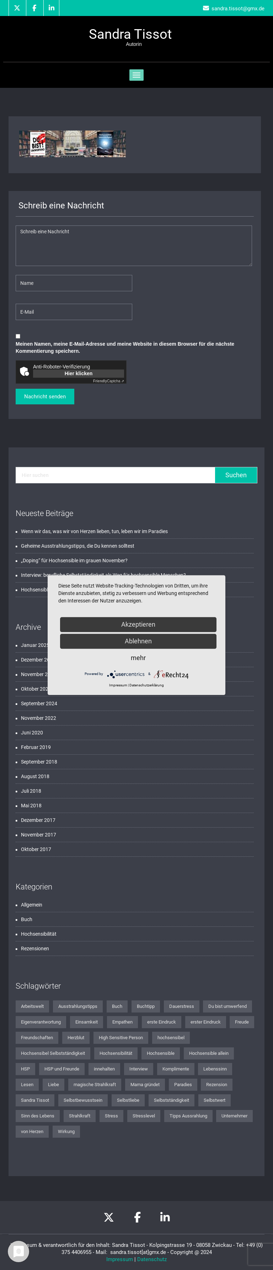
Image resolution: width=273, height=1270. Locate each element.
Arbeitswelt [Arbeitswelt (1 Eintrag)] (32, 1006)
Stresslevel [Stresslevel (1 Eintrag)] (144, 1115)
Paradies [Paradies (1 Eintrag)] (183, 1084)
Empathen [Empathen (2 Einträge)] (122, 1022)
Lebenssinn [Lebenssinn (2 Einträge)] (215, 1069)
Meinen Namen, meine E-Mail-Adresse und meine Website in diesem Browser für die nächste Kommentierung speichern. (125, 347)
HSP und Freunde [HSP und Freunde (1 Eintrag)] (61, 1069)
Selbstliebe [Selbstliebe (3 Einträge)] (128, 1100)
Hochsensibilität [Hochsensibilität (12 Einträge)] (116, 1053)
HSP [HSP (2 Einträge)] (25, 1069)
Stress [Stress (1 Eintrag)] (111, 1115)
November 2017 (38, 835)
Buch (26, 919)
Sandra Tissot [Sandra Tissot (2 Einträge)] (35, 1100)
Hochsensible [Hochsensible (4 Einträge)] (161, 1053)
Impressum (119, 1259)
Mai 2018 (31, 805)
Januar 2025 (35, 645)
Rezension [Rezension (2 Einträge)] (216, 1084)
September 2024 (39, 703)
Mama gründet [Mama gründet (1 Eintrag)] (145, 1084)
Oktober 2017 (36, 849)
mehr (138, 657)
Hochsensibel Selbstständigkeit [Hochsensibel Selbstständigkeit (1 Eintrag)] (53, 1053)
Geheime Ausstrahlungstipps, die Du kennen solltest (77, 546)
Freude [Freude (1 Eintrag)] (242, 1022)
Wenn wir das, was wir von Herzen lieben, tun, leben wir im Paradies (94, 531)
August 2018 (35, 776)
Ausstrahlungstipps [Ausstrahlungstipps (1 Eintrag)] (77, 1006)
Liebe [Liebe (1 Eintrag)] (53, 1084)
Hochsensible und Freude (48, 590)
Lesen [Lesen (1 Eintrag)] (27, 1084)
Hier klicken (79, 373)
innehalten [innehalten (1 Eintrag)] (104, 1069)
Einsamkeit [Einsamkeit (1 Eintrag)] (86, 1022)
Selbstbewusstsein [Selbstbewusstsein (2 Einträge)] (83, 1100)
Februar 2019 (36, 747)
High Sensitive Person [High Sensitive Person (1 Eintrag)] (121, 1037)
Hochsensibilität (39, 934)
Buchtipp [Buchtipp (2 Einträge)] (146, 1006)
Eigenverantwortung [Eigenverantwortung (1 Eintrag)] (41, 1022)
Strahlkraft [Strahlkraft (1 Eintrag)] (79, 1115)
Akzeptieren (138, 624)
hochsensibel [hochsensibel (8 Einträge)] (170, 1037)
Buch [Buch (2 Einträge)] (117, 1006)
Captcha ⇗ (108, 381)
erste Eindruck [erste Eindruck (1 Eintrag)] (161, 1022)
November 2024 (38, 674)
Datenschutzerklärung (146, 685)
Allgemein (31, 905)
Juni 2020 (32, 732)
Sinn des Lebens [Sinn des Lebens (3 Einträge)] (37, 1115)
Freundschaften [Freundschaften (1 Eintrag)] (37, 1037)
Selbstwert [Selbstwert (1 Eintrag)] (214, 1100)
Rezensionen (35, 948)
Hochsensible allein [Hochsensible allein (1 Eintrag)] (209, 1053)
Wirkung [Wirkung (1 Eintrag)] (66, 1131)
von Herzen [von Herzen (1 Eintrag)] (32, 1131)
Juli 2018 (31, 791)
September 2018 (39, 762)
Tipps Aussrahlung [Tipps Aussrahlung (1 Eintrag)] (188, 1115)
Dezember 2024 (38, 660)
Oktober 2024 (36, 689)
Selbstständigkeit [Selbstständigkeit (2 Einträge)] (171, 1100)
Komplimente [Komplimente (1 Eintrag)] (175, 1069)
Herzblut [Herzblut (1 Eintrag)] (76, 1037)
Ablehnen (138, 641)
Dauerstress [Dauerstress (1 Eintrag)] (181, 1006)
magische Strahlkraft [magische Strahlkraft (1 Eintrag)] (95, 1084)
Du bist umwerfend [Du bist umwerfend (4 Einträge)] (227, 1006)
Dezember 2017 (38, 820)
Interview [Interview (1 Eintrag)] (138, 1069)
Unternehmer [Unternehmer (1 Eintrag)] (234, 1115)
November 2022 (38, 718)
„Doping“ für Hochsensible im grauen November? (74, 560)
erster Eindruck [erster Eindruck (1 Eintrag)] (206, 1022)
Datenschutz (152, 1259)
